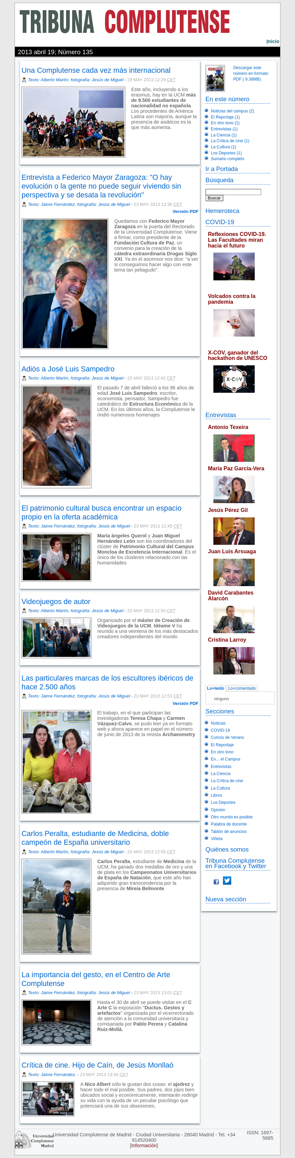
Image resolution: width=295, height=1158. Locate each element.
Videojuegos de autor (55, 601)
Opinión (218, 810)
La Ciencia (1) (224, 135)
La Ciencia (221, 773)
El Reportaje (222, 745)
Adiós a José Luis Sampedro (67, 369)
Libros (216, 795)
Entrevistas (221, 415)
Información (144, 1145)
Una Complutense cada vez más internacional (95, 70)
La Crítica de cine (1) (230, 140)
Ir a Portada (222, 168)
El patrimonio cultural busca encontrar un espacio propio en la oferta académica (101, 512)
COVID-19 (220, 222)
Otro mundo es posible (232, 817)
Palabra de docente (229, 824)
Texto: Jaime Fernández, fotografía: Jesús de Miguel (79, 204)
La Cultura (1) (223, 147)
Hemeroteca (222, 210)
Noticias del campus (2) (232, 111)
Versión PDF (185, 211)
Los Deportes (223, 802)
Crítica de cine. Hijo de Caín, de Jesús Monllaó (97, 1065)
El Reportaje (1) (225, 117)
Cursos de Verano (227, 737)
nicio (273, 41)
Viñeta (217, 838)
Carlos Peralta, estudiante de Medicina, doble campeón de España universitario (95, 837)
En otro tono (222, 752)
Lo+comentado (242, 688)
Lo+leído (215, 688)
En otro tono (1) (225, 123)
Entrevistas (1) (224, 129)
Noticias (218, 723)
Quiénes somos (227, 849)
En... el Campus (225, 759)
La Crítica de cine (227, 780)
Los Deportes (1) (226, 153)
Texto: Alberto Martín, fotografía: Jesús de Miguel (75, 79)
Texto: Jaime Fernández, (52, 1074)
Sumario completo (228, 158)
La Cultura (220, 788)
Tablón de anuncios (229, 831)
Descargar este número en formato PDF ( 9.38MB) (250, 73)
